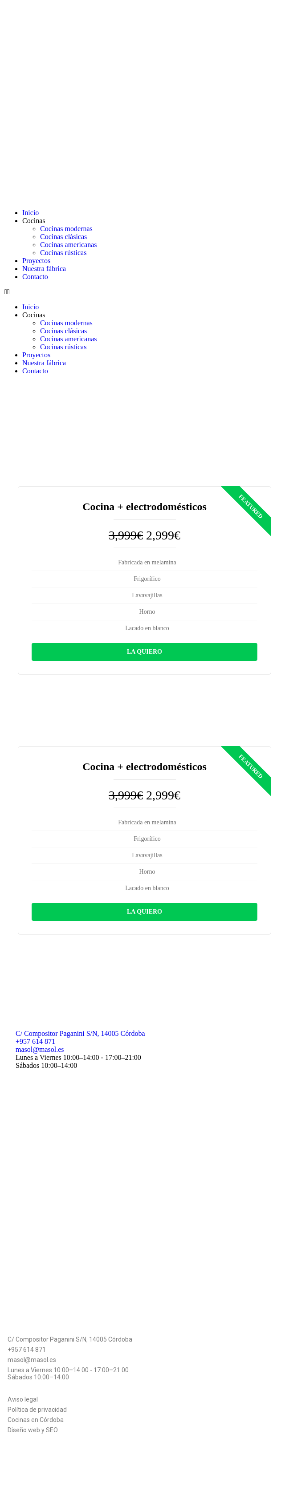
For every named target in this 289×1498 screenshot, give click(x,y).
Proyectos (36, 260)
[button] (144, 292)
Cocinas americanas (68, 244)
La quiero (144, 651)
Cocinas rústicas (63, 252)
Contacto (35, 276)
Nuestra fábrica (44, 268)
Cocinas (33, 220)
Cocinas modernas (66, 228)
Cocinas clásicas (63, 236)
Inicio (30, 212)
